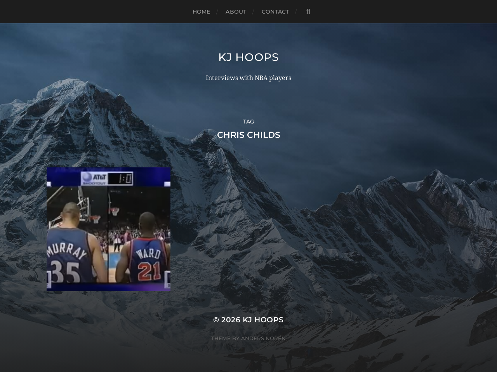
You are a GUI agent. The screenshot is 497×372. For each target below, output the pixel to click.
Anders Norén (263, 338)
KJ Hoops (248, 57)
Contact (275, 11)
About (236, 11)
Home (201, 11)
